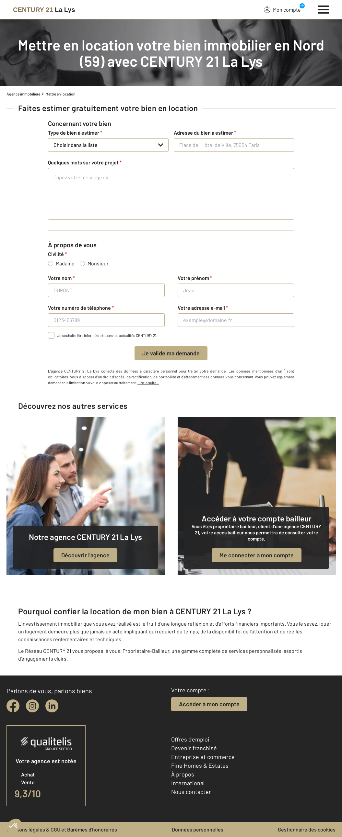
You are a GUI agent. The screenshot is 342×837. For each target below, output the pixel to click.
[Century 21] (44, 9)
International (188, 783)
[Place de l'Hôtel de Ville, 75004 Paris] (234, 145)
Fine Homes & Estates (200, 765)
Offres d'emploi (190, 739)
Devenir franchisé (194, 748)
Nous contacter (191, 791)
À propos (182, 774)
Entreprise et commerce (203, 756)
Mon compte (282, 9)
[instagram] (32, 705)
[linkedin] (51, 705)
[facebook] (12, 705)
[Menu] (323, 9)
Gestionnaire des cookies (307, 829)
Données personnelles (197, 829)
